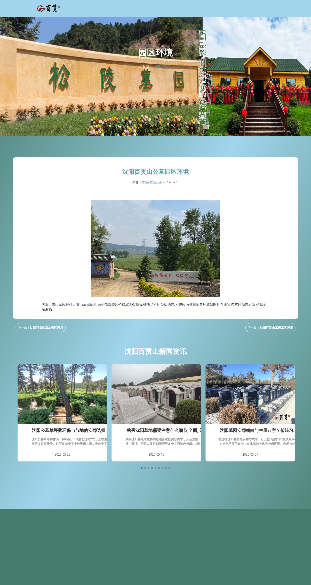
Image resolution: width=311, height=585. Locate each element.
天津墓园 (179, 580)
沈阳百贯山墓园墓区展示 (276, 328)
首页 (146, 66)
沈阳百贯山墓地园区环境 (46, 328)
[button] (142, 468)
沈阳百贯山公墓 (151, 182)
